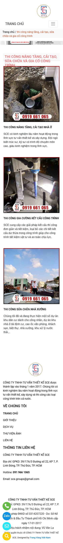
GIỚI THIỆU (9, 420)
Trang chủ (8, 32)
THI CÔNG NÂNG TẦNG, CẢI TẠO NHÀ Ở (28, 127)
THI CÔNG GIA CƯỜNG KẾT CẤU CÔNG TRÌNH (31, 218)
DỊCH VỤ (8, 426)
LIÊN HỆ (8, 440)
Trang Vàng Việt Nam (40, 537)
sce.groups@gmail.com (25, 479)
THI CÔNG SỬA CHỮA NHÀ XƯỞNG (25, 309)
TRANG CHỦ (14, 24)
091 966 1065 (21, 472)
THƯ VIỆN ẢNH (12, 433)
